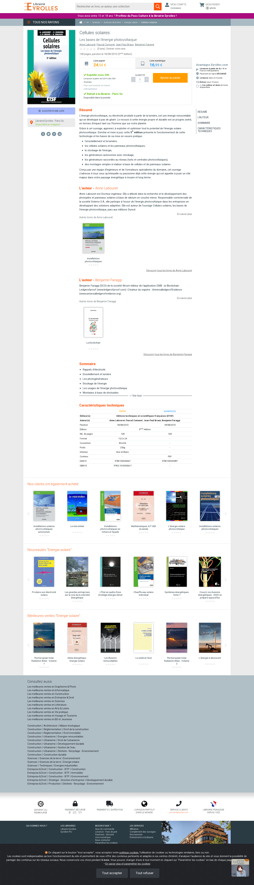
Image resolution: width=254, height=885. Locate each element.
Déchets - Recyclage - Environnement (78, 751)
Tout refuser (145, 873)
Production (55, 783)
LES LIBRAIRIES (68, 826)
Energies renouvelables (70, 736)
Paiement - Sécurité (104, 834)
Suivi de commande (104, 829)
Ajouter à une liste (51, 111)
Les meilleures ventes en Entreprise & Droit (50, 697)
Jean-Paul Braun (125, 44)
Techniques (46, 765)
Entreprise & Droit (36, 769)
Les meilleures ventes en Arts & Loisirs (48, 708)
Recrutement (136, 834)
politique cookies (128, 852)
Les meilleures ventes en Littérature (47, 704)
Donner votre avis (115, 48)
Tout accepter (112, 873)
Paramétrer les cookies (106, 843)
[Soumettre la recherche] (158, 6)
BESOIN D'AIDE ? (103, 826)
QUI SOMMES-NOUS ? (36, 826)
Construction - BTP (59, 769)
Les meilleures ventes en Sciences (46, 701)
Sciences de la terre (50, 758)
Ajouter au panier (170, 77)
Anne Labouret (87, 44)
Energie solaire (71, 762)
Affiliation (134, 829)
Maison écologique (70, 725)
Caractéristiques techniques (209, 130)
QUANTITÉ (140, 75)
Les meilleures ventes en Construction (48, 694)
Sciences (32, 758)
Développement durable (71, 743)
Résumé (202, 111)
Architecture (50, 725)
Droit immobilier (72, 733)
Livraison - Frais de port (106, 832)
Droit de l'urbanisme (69, 740)
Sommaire (204, 123)
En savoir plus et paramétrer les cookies (127, 863)
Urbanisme (50, 736)
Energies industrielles (66, 765)
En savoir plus (184, 214)
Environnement (71, 758)
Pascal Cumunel (106, 44)
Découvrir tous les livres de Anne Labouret (169, 270)
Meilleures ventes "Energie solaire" (53, 616)
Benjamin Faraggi (144, 44)
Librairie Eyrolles (68, 829)
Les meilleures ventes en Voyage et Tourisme (52, 715)
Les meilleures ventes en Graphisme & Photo (51, 686)
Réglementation (52, 729)
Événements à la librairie (141, 837)
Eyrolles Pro (66, 832)
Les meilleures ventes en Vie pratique (47, 712)
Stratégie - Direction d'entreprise (66, 780)
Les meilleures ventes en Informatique (48, 690)
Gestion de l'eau (66, 747)
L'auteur (203, 117)
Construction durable (55, 754)
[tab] (107, 63)
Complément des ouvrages (143, 832)
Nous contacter (102, 840)
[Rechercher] (114, 6)
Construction (34, 725)
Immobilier (77, 772)
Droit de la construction (76, 729)
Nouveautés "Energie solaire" (49, 550)
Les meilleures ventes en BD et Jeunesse (49, 719)
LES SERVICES (137, 826)
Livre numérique (103, 837)
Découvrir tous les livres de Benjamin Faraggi (168, 354)
